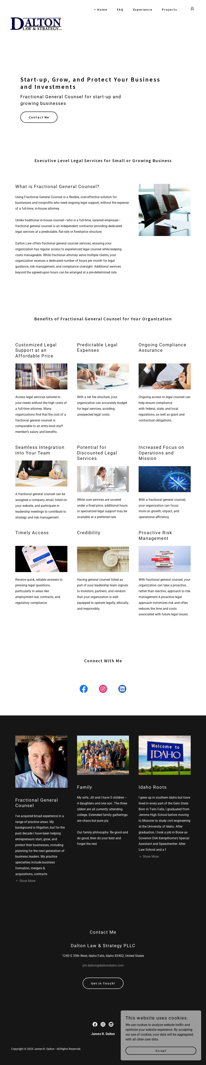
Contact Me (39, 117)
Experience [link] (142, 9)
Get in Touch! (103, 983)
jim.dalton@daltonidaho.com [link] (103, 965)
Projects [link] (169, 9)
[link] (36, 8)
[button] (192, 9)
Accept (161, 1050)
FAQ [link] (120, 9)
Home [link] (102, 9)
